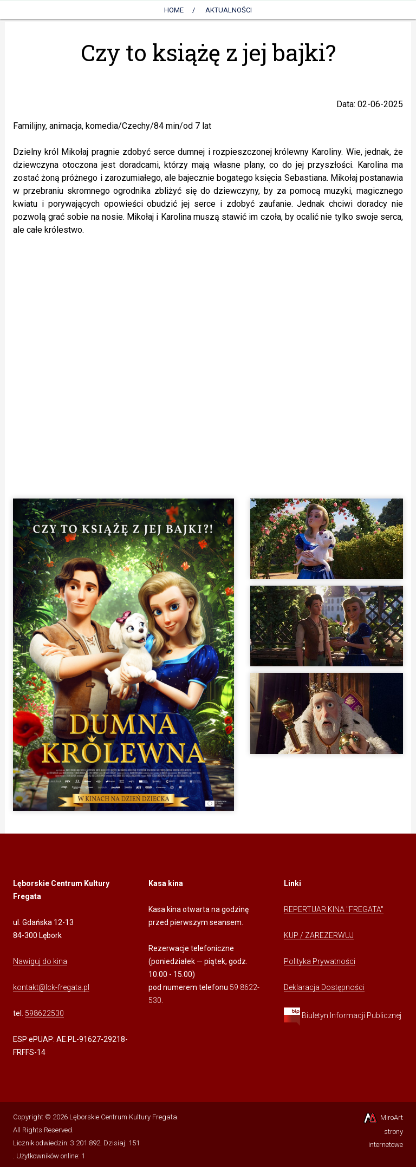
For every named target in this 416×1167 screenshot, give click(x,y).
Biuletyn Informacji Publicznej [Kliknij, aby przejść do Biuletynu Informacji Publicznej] (342, 1015)
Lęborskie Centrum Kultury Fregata (123, 1117)
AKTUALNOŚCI (228, 10)
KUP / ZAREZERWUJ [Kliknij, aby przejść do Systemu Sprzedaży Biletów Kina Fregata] (319, 935)
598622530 (44, 1013)
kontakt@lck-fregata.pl (51, 987)
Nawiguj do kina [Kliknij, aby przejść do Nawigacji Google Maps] (40, 961)
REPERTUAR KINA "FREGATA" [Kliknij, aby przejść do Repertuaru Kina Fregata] (334, 909)
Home (174, 10)
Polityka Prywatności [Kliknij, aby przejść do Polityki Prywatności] (319, 961)
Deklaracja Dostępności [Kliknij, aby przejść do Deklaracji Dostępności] (324, 987)
